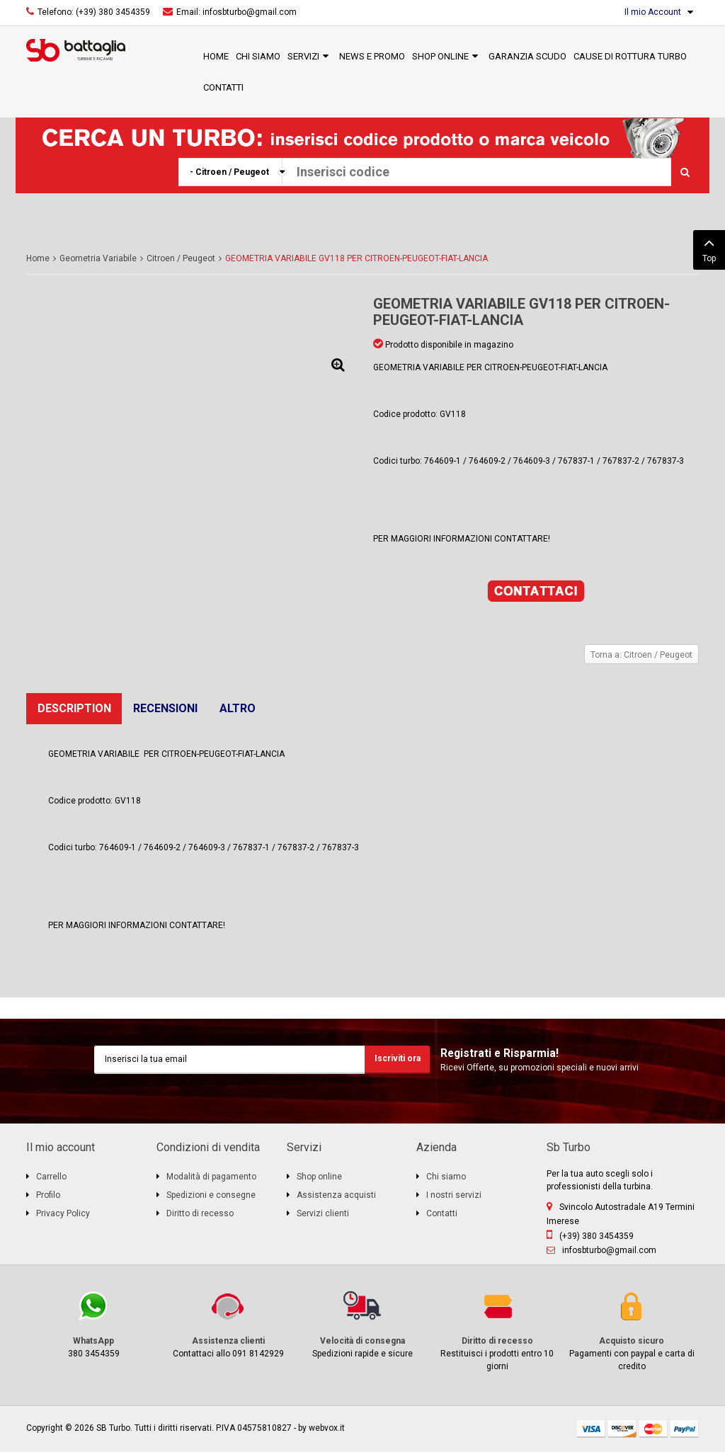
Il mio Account (652, 12)
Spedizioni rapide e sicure (362, 1323)
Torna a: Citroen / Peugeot (641, 655)
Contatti (441, 1213)
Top (709, 248)
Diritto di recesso (200, 1213)
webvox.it (327, 1428)
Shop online (319, 1177)
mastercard (653, 1429)
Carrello (51, 1177)
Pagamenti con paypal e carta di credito (631, 1329)
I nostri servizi (453, 1195)
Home (38, 258)
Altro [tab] (237, 708)
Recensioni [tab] (165, 708)
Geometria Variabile (98, 258)
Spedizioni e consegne (211, 1195)
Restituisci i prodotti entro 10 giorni (497, 1329)
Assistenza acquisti (336, 1195)
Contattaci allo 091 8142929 (228, 1323)
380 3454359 (93, 1323)
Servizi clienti (323, 1213)
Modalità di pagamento (211, 1177)
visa (591, 1429)
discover (622, 1429)
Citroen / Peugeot (181, 258)
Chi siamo (446, 1177)
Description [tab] (74, 708)
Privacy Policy (63, 1213)
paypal (684, 1429)
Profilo (48, 1195)
